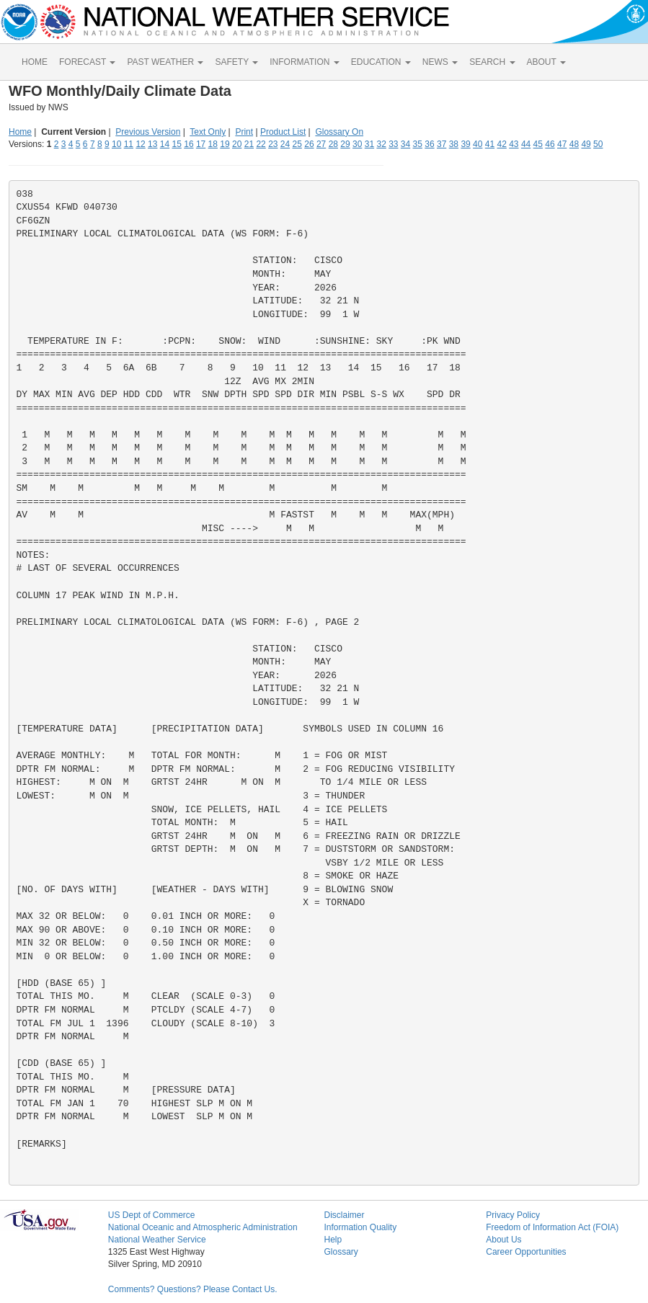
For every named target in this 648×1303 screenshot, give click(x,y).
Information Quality (360, 1227)
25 (297, 144)
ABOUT (546, 62)
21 (249, 144)
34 (405, 144)
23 (273, 144)
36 (429, 144)
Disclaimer (344, 1215)
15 (177, 144)
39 (465, 144)
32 (381, 144)
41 (489, 144)
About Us (503, 1240)
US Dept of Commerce (151, 1215)
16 (188, 144)
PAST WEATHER (165, 62)
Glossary (341, 1252)
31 (369, 144)
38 (453, 144)
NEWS (440, 62)
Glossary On (339, 132)
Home (20, 132)
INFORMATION (304, 62)
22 (260, 144)
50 (598, 144)
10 (116, 144)
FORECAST (87, 62)
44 (526, 144)
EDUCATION (381, 62)
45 (538, 144)
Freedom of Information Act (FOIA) (552, 1227)
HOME (35, 62)
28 (333, 144)
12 (140, 144)
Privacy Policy (513, 1215)
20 (236, 144)
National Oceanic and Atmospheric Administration (203, 1227)
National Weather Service (157, 1240)
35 (417, 144)
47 (562, 144)
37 (441, 144)
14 (164, 144)
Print (244, 132)
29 (345, 144)
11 (128, 144)
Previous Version (147, 132)
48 (574, 144)
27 (321, 144)
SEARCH (492, 62)
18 (213, 144)
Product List (283, 132)
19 (224, 144)
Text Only (208, 132)
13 (152, 144)
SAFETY (236, 62)
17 (200, 144)
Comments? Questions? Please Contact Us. (193, 1289)
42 (501, 144)
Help (333, 1240)
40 (477, 144)
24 (285, 144)
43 (513, 144)
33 (393, 144)
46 (549, 144)
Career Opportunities (526, 1252)
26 (309, 144)
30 (357, 144)
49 (585, 144)
